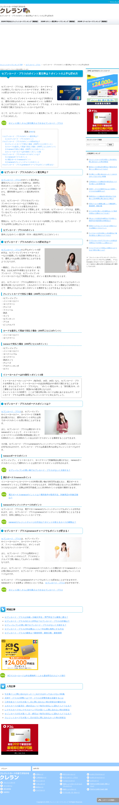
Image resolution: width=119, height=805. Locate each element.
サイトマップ (114, 2)
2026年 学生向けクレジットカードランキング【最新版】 (20, 21)
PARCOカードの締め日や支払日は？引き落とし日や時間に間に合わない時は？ (102, 197)
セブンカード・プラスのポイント (19, 139)
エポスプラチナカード (97, 774)
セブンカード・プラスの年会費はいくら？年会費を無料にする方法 (34, 629)
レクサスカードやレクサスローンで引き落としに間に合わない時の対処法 (37, 710)
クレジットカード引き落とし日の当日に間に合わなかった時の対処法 (35, 718)
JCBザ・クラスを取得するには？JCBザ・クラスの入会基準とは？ (103, 190)
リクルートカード (69, 781)
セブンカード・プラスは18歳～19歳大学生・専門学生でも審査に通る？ (36, 617)
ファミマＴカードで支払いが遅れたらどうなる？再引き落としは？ (103, 249)
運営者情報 (7, 789)
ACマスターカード (69, 774)
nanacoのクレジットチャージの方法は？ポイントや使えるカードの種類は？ (42, 522)
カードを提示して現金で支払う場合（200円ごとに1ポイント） (31, 147)
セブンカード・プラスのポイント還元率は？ (21, 136)
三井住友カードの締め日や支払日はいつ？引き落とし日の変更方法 (103, 183)
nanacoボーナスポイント (16, 157)
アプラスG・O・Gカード (71, 792)
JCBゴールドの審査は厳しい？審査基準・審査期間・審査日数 (103, 205)
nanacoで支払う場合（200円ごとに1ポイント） (25, 149)
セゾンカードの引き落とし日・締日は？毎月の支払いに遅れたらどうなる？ (38, 714)
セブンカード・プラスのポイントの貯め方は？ (21, 141)
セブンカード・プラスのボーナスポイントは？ (21, 154)
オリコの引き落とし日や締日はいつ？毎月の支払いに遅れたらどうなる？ (103, 212)
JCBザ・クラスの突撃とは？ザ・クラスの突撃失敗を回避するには (34, 698)
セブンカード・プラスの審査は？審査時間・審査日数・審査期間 (33, 633)
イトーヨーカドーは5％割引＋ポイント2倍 (23, 152)
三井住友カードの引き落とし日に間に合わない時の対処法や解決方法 (35, 702)
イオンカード (40, 784)
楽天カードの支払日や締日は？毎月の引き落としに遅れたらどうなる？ (103, 168)
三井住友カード (41, 777)
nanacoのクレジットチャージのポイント (22, 162)
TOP (11, 65)
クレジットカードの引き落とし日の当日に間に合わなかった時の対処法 (103, 161)
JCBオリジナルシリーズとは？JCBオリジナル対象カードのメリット (103, 227)
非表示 (31, 132)
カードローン (7, 786)
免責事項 (6, 792)
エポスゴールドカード (97, 777)
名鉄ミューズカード (69, 789)
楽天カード (39, 787)
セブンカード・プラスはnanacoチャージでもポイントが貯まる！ (29, 165)
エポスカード (94, 781)
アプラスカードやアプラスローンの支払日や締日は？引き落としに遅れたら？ (103, 242)
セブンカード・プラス (11, 180)
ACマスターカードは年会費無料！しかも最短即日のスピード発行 (36, 676)
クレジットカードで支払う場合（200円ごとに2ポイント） (29, 144)
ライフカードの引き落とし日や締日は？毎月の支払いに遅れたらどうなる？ (103, 234)
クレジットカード (9, 782)
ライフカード (40, 790)
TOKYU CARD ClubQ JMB (99, 789)
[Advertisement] (59, 43)
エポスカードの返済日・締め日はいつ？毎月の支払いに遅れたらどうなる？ (38, 706)
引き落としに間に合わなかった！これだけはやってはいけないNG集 (35, 694)
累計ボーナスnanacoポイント (18, 159)
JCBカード (39, 774)
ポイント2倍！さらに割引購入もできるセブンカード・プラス (36, 123)
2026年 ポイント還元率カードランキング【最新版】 (58, 21)
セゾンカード (40, 781)
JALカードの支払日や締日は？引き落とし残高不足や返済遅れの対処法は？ (103, 220)
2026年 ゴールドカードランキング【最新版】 (93, 21)
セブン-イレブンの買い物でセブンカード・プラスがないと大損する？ (39, 470)
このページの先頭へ (108, 800)
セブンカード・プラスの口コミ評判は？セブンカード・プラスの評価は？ (37, 621)
